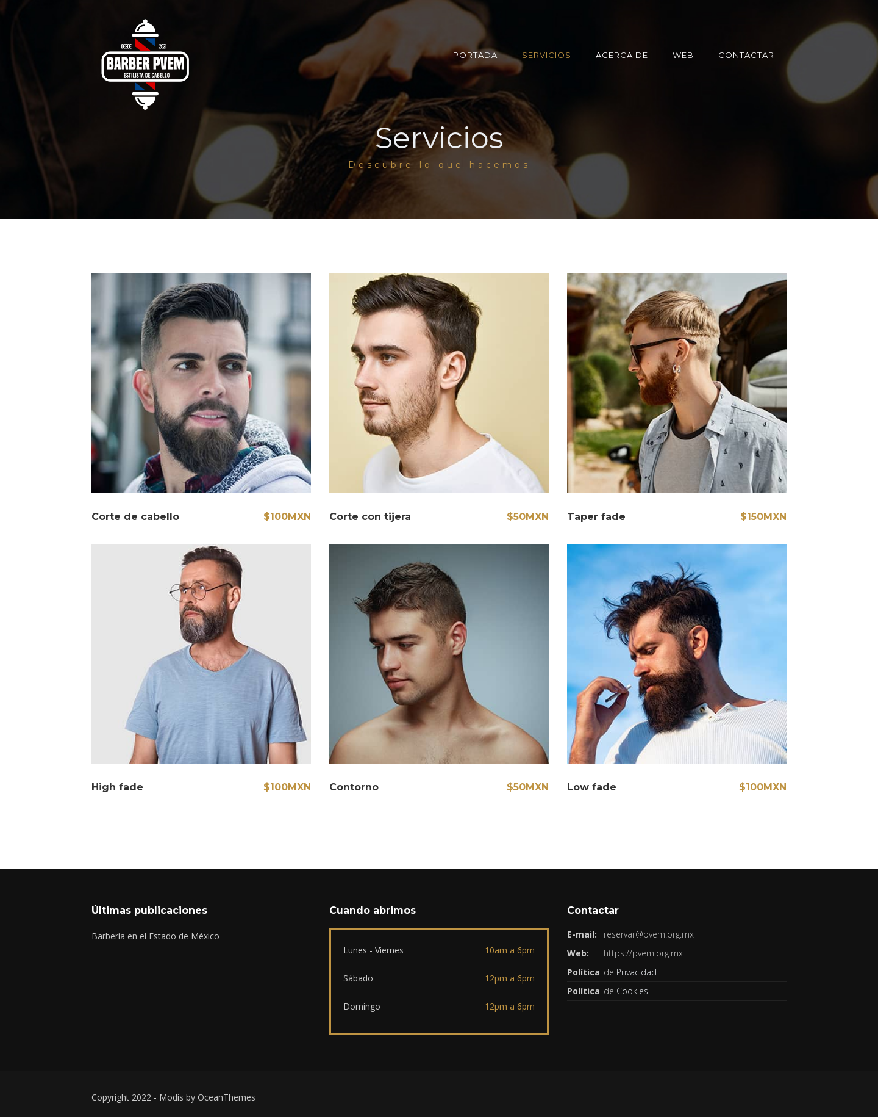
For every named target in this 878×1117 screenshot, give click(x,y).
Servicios (546, 55)
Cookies (632, 991)
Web (683, 55)
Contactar (746, 55)
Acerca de (622, 55)
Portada (475, 55)
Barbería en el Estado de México (155, 936)
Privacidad (636, 972)
